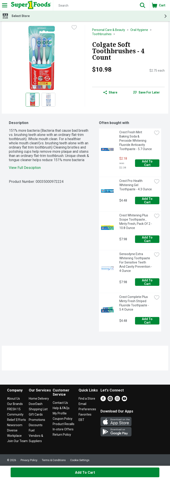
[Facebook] (103, 400)
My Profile (60, 413)
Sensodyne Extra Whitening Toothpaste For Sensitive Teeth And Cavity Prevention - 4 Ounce (135, 262)
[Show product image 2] (48, 100)
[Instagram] (117, 400)
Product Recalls (63, 424)
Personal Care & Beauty (108, 30)
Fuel (32, 430)
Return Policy (62, 434)
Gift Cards (36, 414)
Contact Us (60, 403)
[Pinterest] (110, 400)
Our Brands (15, 404)
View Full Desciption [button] (25, 168)
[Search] (94, 5)
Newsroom (14, 425)
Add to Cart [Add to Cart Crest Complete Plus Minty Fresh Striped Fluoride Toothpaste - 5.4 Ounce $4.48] (147, 320)
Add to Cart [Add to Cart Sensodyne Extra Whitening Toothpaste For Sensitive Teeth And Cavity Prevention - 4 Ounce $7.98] (147, 282)
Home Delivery (39, 398)
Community (15, 414)
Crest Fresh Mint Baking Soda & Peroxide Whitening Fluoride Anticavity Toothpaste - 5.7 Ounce (135, 140)
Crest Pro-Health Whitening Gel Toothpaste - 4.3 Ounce (135, 185)
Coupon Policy (62, 418)
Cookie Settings (79, 460)
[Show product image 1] (32, 100)
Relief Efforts (16, 420)
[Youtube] (124, 400)
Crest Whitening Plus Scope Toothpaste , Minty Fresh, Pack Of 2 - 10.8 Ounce (135, 222)
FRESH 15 (14, 409)
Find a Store (87, 398)
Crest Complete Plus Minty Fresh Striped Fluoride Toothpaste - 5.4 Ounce (134, 303)
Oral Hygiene (139, 30)
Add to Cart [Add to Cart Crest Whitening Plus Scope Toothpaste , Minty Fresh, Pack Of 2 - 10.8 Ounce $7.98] (147, 239)
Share (110, 92)
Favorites (85, 414)
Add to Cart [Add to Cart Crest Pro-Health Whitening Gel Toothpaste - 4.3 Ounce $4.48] (147, 200)
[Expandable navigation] (5, 5)
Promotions (37, 420)
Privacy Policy (29, 460)
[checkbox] (74, 28)
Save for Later (146, 92)
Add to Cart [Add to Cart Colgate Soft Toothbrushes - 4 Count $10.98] (85, 472)
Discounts (35, 425)
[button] (142, 5)
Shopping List (38, 409)
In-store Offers (63, 429)
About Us (13, 398)
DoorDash (35, 404)
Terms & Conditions (54, 460)
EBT (81, 420)
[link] (146, 92)
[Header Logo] (30, 5)
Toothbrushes (102, 34)
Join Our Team (17, 441)
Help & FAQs (61, 408)
